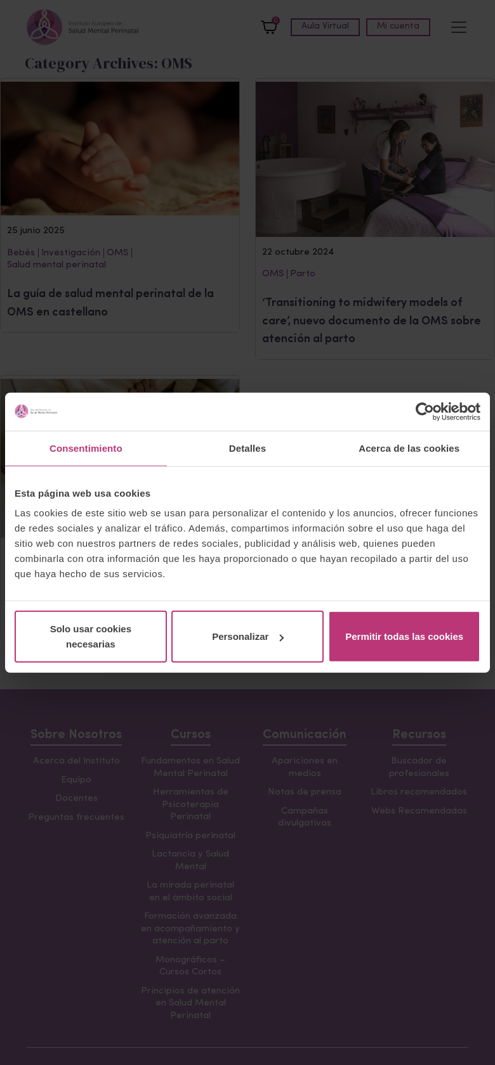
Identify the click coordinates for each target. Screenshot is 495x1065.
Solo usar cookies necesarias (90, 636)
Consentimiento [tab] (86, 447)
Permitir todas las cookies (404, 636)
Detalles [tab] (247, 447)
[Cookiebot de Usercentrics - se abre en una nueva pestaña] (424, 411)
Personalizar (248, 636)
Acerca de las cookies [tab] (409, 447)
